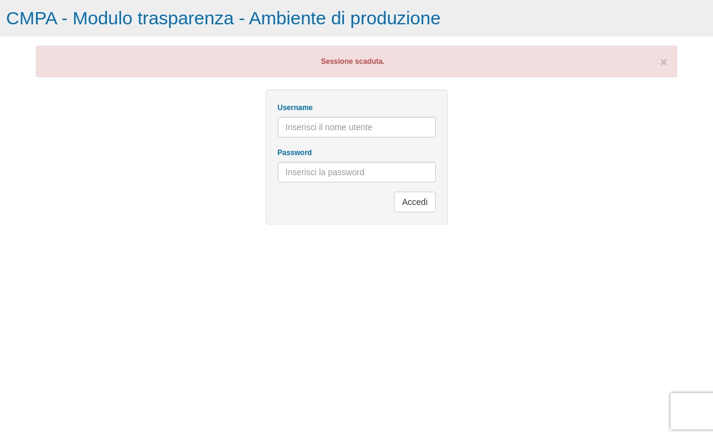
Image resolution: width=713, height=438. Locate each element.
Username (295, 107)
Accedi (414, 202)
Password (295, 152)
